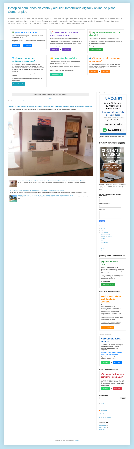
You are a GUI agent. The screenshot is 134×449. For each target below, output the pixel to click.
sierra (102, 251)
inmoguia (104, 410)
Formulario (28, 45)
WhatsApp (16, 45)
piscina (103, 238)
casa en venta (104, 232)
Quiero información (18, 84)
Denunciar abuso (105, 418)
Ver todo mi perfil (103, 413)
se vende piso (104, 247)
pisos (102, 245)
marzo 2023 (102, 425)
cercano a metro (105, 234)
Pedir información (56, 74)
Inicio (50, 98)
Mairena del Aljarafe (106, 236)
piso (102, 240)
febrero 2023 (102, 427)
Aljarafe (103, 228)
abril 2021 (102, 429)
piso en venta (104, 242)
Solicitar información (96, 49)
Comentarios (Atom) (21, 101)
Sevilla (102, 249)
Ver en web (105, 71)
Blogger (76, 440)
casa (102, 230)
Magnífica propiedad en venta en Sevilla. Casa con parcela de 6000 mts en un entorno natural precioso (45, 195)
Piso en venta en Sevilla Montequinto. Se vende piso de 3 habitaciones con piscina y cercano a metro (37, 190)
